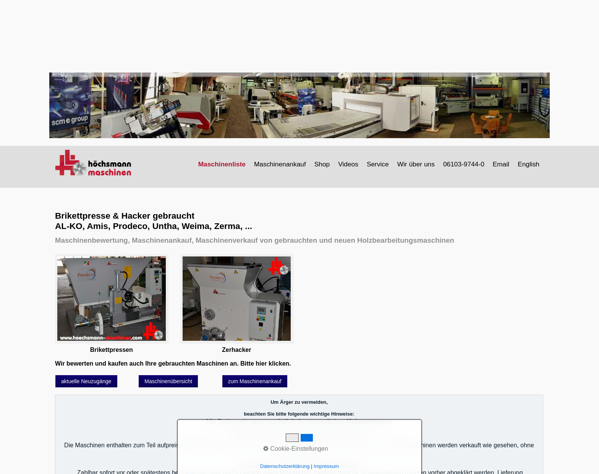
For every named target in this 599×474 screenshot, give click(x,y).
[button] (86, 381)
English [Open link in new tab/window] (528, 164)
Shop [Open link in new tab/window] (322, 164)
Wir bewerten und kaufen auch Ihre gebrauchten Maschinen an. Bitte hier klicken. (173, 363)
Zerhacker (236, 350)
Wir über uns (416, 164)
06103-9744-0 (463, 164)
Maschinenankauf (280, 164)
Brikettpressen (111, 350)
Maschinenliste (222, 164)
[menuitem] (222, 164)
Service (378, 164)
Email (501, 164)
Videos (348, 164)
